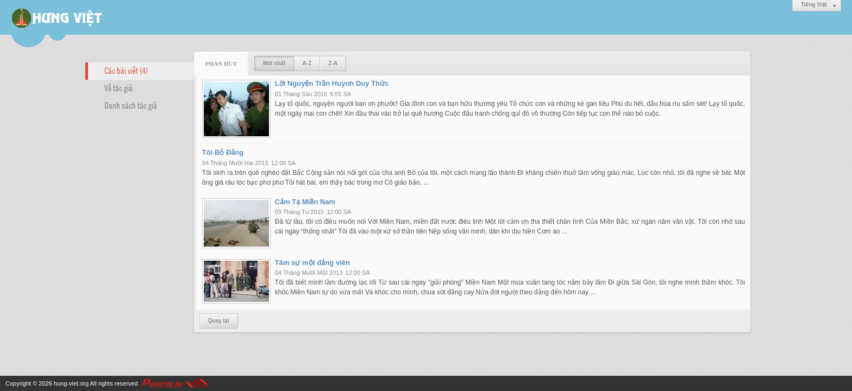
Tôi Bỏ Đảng (222, 152)
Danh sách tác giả (130, 105)
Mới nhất (274, 63)
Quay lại (218, 321)
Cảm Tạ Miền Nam (305, 202)
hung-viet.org (71, 383)
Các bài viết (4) (126, 70)
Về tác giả (118, 87)
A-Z (307, 63)
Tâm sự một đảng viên (312, 262)
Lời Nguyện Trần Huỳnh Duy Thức (332, 83)
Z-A (332, 63)
